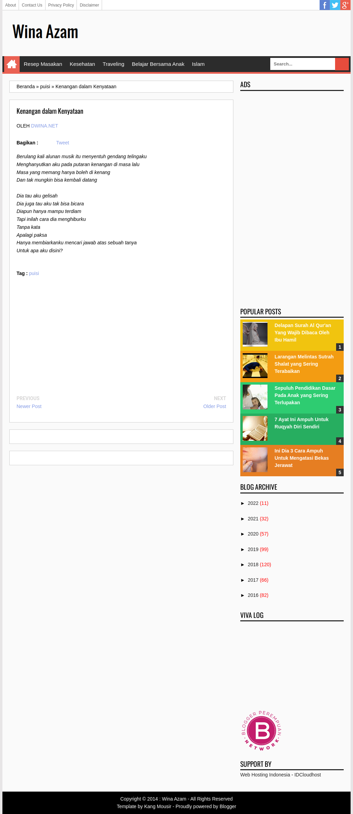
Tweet (62, 142)
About (10, 5)
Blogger (228, 806)
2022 (253, 503)
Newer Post (29, 406)
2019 (253, 549)
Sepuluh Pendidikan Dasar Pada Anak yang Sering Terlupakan (305, 395)
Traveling (113, 64)
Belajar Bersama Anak (158, 64)
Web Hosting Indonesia (265, 774)
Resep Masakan (43, 64)
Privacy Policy (61, 5)
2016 (253, 595)
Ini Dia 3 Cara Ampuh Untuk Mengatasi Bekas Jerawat (302, 458)
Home (12, 64)
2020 (253, 534)
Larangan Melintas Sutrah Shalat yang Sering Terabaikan (304, 364)
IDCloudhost (307, 774)
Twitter (335, 5)
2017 (253, 580)
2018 (253, 564)
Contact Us (32, 5)
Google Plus (345, 5)
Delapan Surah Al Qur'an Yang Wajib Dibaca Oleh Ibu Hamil (303, 333)
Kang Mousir (157, 806)
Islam (198, 64)
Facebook (325, 5)
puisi (34, 273)
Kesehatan (82, 64)
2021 (253, 518)
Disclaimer (89, 5)
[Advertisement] (218, 32)
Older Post (214, 406)
